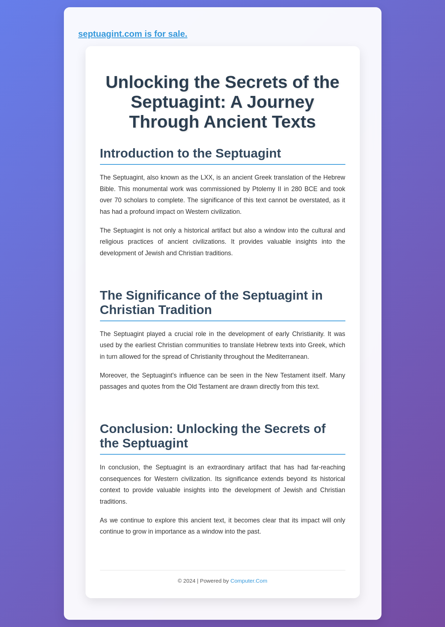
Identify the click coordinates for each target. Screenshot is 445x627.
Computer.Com (248, 581)
